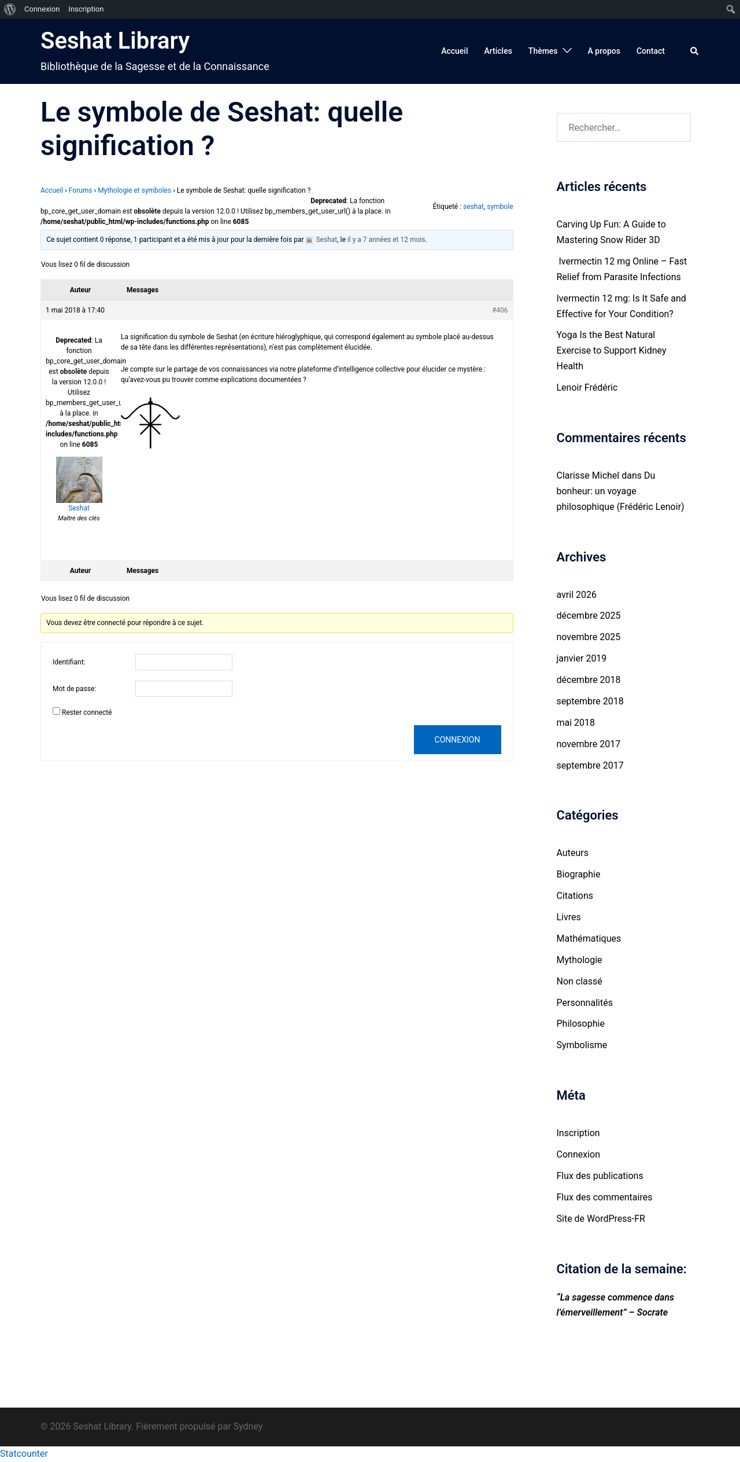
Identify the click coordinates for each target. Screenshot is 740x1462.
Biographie (579, 874)
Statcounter (24, 1453)
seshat (473, 207)
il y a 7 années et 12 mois (386, 240)
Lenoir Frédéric (587, 387)
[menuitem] (10, 9)
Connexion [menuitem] (42, 9)
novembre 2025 (589, 636)
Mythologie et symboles (134, 190)
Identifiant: (69, 662)
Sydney (248, 1426)
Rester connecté (87, 712)
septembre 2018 (590, 701)
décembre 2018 (589, 679)
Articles (498, 51)
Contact (651, 51)
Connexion (457, 739)
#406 (500, 310)
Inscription (578, 1132)
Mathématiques (589, 938)
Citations (575, 895)
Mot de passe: (74, 689)
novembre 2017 (589, 744)
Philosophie (581, 1023)
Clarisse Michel (588, 475)
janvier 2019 (582, 658)
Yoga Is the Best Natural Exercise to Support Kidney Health (612, 350)
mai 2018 (576, 722)
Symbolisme (582, 1044)
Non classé (579, 981)
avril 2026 (577, 594)
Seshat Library (115, 40)
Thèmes (543, 51)
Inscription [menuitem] (85, 9)
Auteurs (573, 852)
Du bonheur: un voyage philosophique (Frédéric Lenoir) (620, 491)
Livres (569, 917)
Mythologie (579, 959)
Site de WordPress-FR (601, 1218)
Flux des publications (600, 1175)
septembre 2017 (590, 765)
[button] (695, 51)
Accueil (454, 51)
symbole (500, 207)
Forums (80, 190)
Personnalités (585, 1002)
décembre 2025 (589, 615)
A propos (604, 51)
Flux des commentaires (605, 1197)
